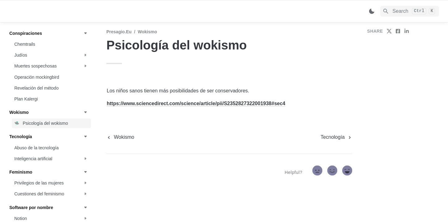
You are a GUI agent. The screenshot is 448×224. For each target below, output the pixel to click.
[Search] (409, 11)
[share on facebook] (397, 31)
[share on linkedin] (406, 31)
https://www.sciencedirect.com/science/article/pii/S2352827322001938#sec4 (196, 103)
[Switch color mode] (372, 11)
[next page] (336, 137)
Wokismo (147, 31)
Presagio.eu (119, 31)
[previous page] (120, 137)
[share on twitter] (389, 31)
